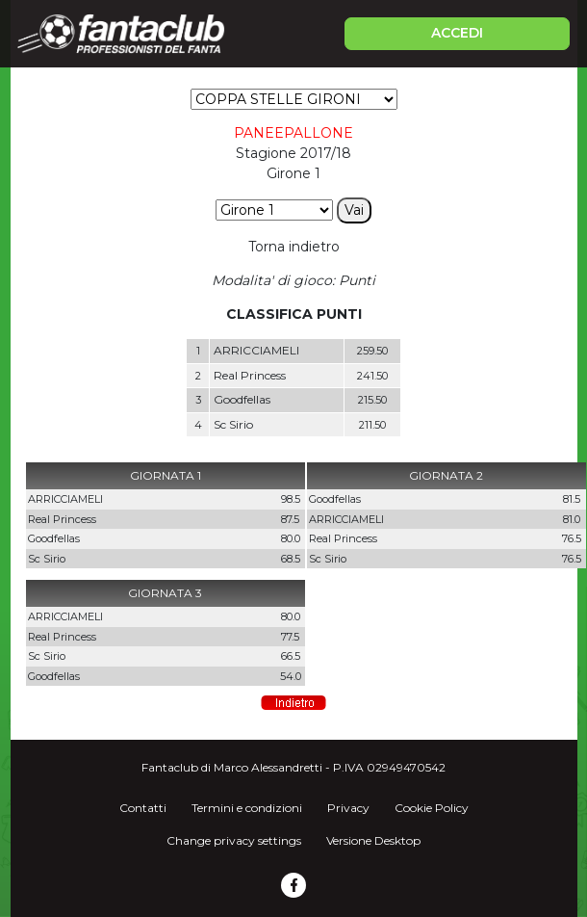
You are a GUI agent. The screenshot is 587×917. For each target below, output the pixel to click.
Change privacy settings (233, 840)
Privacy (348, 807)
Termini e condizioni (246, 807)
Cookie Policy (432, 807)
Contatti (142, 807)
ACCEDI (457, 32)
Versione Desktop (373, 840)
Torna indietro (294, 246)
